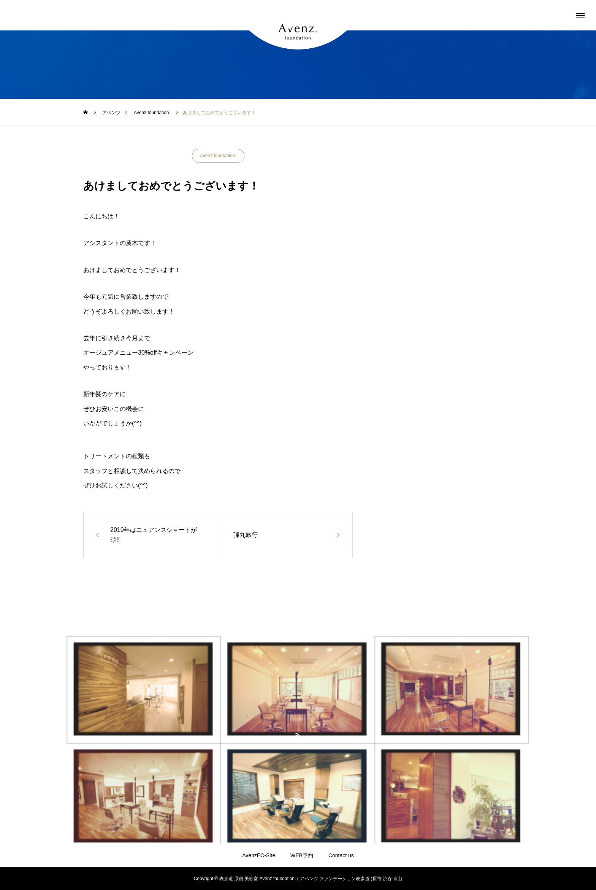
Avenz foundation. (218, 155)
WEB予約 (301, 855)
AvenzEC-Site (258, 855)
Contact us (341, 855)
